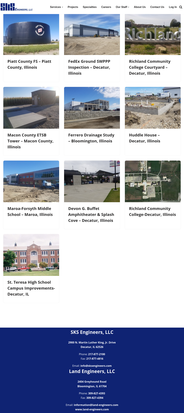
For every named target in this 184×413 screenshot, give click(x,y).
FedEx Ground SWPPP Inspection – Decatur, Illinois (89, 67)
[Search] (180, 7)
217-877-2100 (96, 354)
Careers (106, 7)
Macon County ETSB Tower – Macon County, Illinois (30, 141)
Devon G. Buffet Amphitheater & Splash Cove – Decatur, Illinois (91, 214)
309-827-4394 (94, 398)
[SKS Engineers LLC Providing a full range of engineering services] (16, 7)
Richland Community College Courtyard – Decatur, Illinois (150, 67)
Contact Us (157, 7)
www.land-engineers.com (92, 409)
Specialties (90, 7)
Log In (173, 7)
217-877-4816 (94, 358)
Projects (73, 7)
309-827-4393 (96, 393)
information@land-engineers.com (96, 405)
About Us (140, 7)
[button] (62, 7)
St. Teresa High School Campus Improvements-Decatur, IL (31, 288)
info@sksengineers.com (96, 366)
